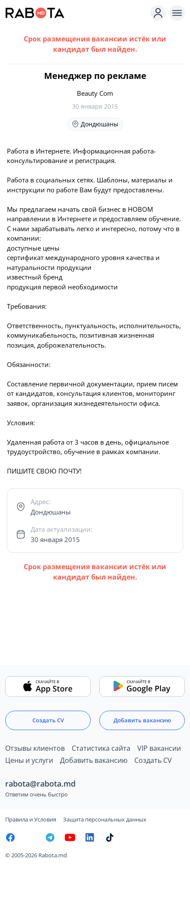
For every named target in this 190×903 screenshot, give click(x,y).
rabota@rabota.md (40, 783)
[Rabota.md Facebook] (10, 837)
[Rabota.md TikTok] (109, 837)
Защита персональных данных (104, 819)
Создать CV (48, 720)
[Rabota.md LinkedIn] (89, 837)
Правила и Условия (30, 819)
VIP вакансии (159, 748)
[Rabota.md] (76, 12)
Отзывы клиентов (35, 748)
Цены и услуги (29, 760)
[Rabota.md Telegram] (50, 837)
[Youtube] (70, 837)
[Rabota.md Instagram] (30, 837)
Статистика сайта (101, 748)
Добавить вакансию (142, 720)
